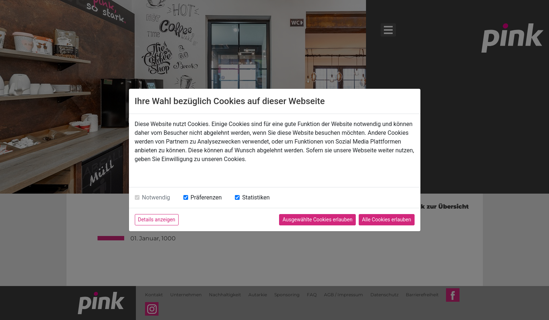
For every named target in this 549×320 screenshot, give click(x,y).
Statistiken (256, 197)
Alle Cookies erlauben (386, 219)
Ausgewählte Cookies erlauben (317, 219)
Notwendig (156, 197)
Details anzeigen (156, 219)
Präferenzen (206, 197)
